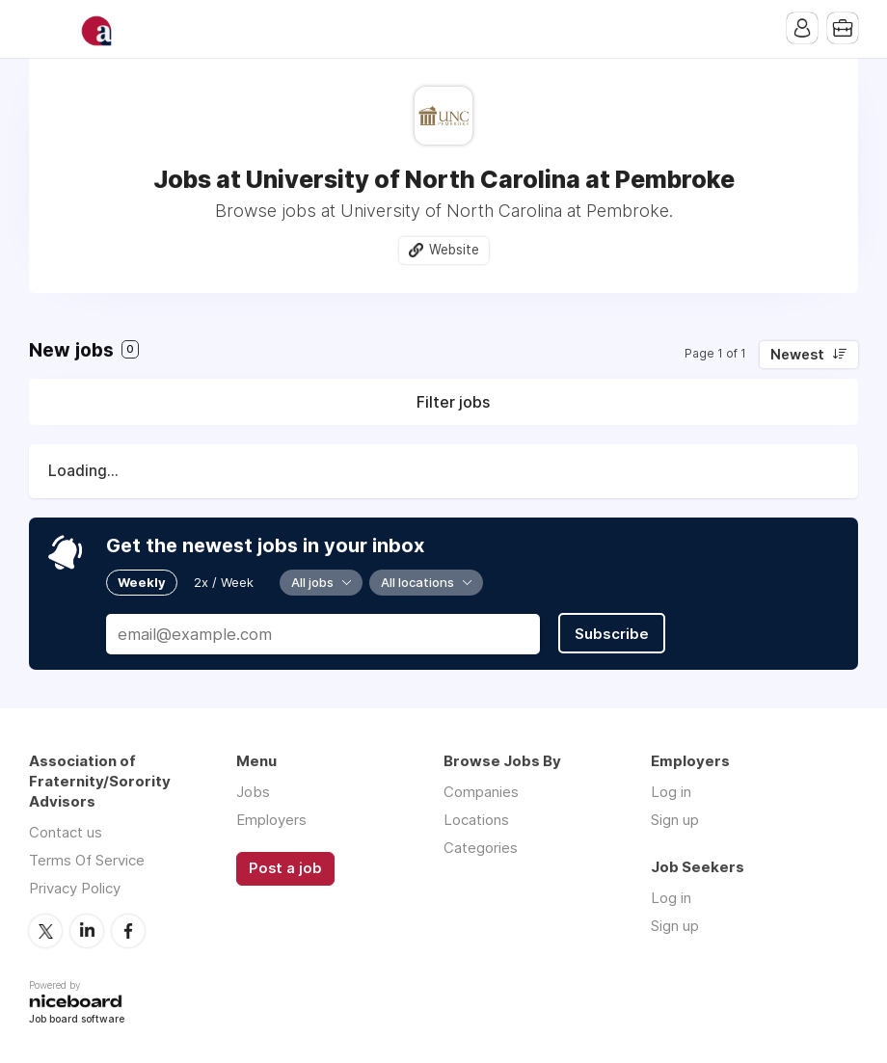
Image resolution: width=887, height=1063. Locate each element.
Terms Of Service (87, 860)
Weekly (142, 582)
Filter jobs (453, 402)
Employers (271, 820)
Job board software (76, 1020)
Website (454, 249)
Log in (671, 792)
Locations (476, 820)
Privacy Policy (75, 888)
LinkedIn (86, 931)
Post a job (285, 868)
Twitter (45, 931)
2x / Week (224, 582)
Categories (481, 847)
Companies (481, 792)
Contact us (65, 832)
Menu (43, 28)
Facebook (128, 931)
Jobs (253, 792)
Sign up (675, 820)
